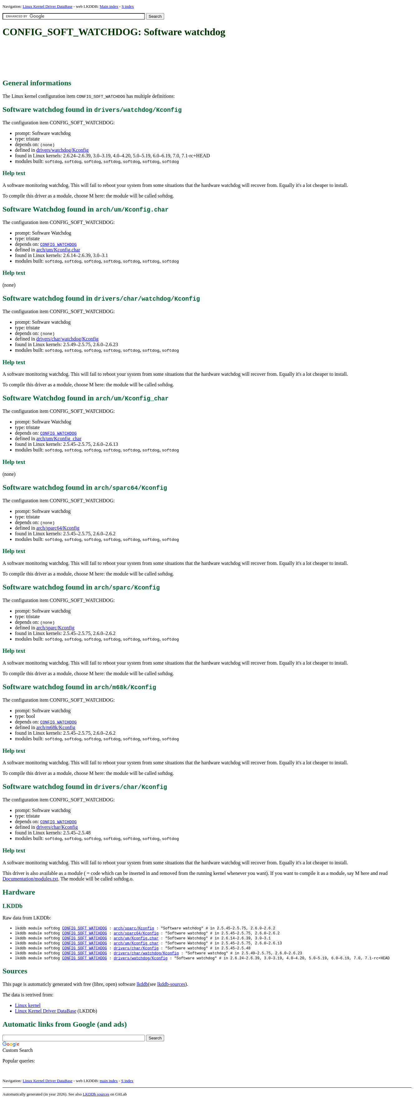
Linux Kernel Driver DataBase (48, 6)
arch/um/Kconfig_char (58, 438)
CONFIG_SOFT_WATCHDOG (84, 928)
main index (109, 1083)
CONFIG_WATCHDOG (58, 244)
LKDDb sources (96, 1096)
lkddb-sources (171, 986)
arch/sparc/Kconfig (55, 627)
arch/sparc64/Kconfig (57, 528)
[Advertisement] (115, 59)
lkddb (142, 986)
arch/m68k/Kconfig (55, 727)
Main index (109, 6)
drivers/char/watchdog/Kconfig (67, 338)
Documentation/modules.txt (30, 878)
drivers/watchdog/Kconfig (62, 150)
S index (127, 6)
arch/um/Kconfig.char (58, 249)
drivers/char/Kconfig (57, 827)
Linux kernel (27, 1007)
